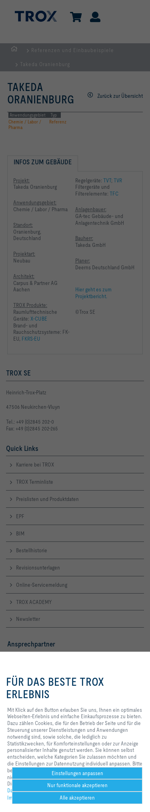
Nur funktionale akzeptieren (77, 785)
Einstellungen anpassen (77, 773)
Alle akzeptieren (77, 797)
